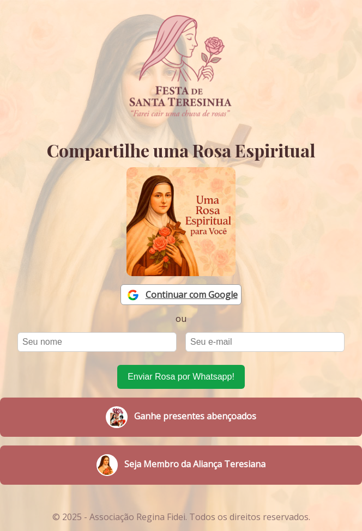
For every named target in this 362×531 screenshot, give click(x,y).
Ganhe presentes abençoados (181, 417)
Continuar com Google (192, 295)
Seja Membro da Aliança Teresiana (180, 465)
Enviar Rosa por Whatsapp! (181, 376)
